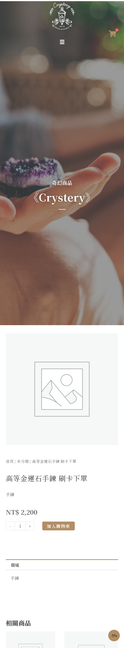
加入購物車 (58, 526)
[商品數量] (20, 526)
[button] (62, 42)
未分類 (23, 461)
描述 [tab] (15, 565)
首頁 (10, 461)
